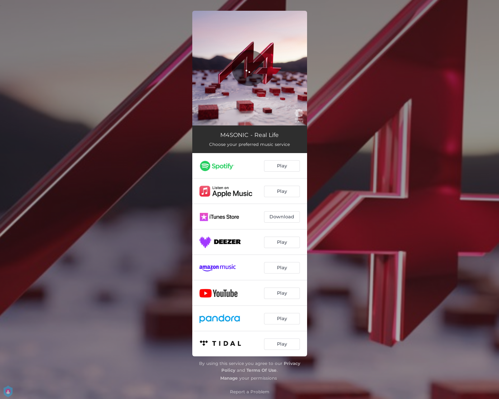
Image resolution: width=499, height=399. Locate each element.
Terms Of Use (261, 370)
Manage (229, 378)
